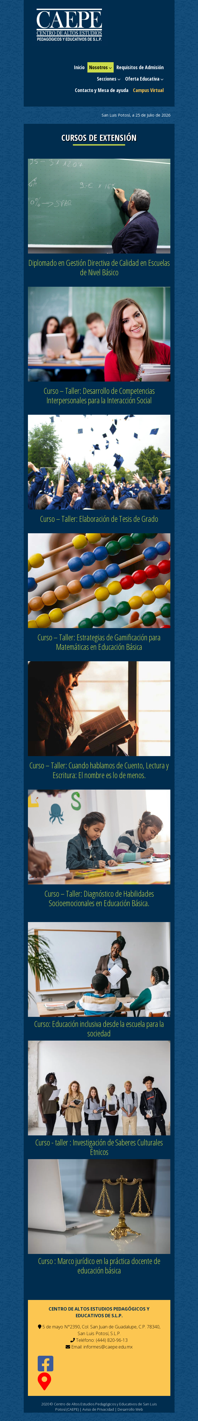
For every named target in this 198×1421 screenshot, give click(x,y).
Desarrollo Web (130, 1409)
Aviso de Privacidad (98, 1409)
